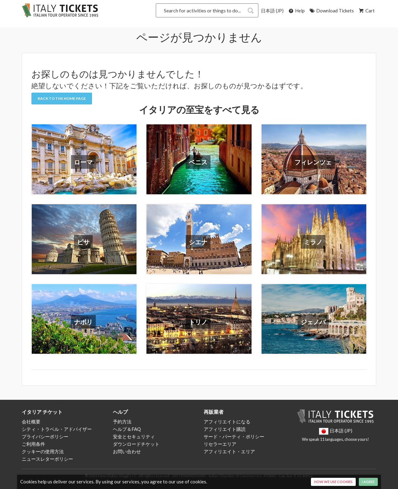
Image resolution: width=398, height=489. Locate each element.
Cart (366, 10)
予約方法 (122, 421)
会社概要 (31, 421)
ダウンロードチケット (136, 444)
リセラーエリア (220, 444)
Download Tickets (331, 10)
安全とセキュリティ (134, 436)
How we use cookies (333, 482)
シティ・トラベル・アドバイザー (57, 429)
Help (296, 10)
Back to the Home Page (62, 98)
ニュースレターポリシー (47, 459)
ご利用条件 (33, 444)
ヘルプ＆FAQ (127, 429)
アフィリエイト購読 (225, 429)
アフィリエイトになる (227, 421)
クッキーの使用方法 (43, 451)
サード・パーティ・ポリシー (234, 436)
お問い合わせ (127, 451)
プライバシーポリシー (45, 436)
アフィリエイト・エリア (229, 451)
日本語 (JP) (272, 10)
